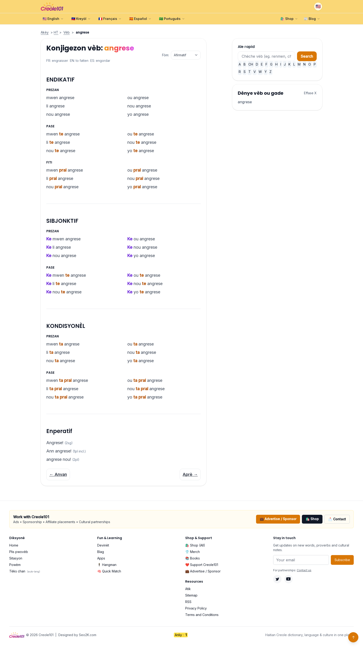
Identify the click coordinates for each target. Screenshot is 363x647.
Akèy (45, 32)
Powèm (15, 565)
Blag (100, 552)
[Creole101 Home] (52, 6)
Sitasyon (15, 558)
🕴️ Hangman (106, 565)
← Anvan (58, 474)
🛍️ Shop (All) (195, 545)
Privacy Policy (196, 608)
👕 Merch (192, 552)
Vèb (66, 32)
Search (307, 56)
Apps (101, 558)
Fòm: (165, 55)
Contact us (304, 570)
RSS (188, 602)
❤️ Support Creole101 (201, 565)
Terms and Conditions (202, 615)
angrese (245, 102)
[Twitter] (277, 579)
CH (250, 64)
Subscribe (342, 560)
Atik (188, 589)
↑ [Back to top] (353, 637)
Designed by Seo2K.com (77, 635)
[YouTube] (288, 579)
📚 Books (192, 558)
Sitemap (191, 595)
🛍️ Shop (312, 519)
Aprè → (190, 474)
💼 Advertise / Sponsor (278, 519)
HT (56, 32)
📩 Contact (337, 519)
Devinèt (103, 545)
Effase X (310, 93)
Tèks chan (24, 571)
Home (13, 545)
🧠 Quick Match (109, 571)
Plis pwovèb (18, 552)
